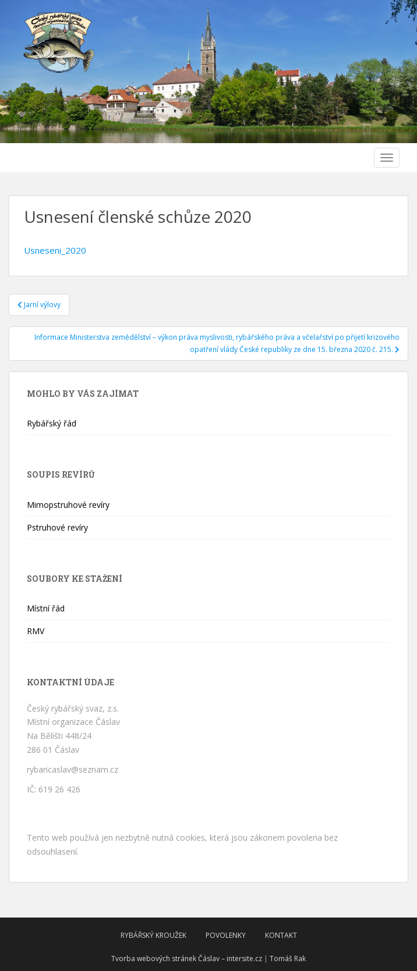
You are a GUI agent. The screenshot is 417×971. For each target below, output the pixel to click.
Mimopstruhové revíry (68, 504)
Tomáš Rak (288, 958)
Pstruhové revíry (57, 527)
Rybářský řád (51, 423)
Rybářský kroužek (153, 935)
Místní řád (46, 608)
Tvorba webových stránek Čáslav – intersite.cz (186, 958)
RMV (35, 630)
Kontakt (281, 935)
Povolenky (226, 935)
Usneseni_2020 (55, 250)
